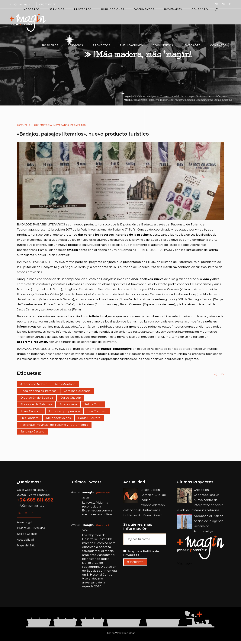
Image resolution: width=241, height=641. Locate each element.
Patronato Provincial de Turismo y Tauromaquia (54, 424)
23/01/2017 (23, 125)
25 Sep (85, 497)
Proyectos (78, 125)
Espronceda (68, 404)
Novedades (61, 125)
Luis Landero (29, 418)
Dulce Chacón (70, 397)
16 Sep (85, 530)
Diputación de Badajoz (136, 224)
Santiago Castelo (32, 431)
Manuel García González (52, 255)
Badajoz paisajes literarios (38, 391)
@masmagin (103, 492)
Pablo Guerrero (89, 418)
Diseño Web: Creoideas (120, 632)
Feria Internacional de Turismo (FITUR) (108, 229)
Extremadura (187, 262)
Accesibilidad (25, 539)
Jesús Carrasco (30, 411)
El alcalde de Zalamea (36, 404)
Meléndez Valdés (58, 418)
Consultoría (43, 125)
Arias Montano (65, 384)
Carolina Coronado (77, 391)
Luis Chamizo (97, 411)
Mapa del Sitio (26, 545)
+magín (88, 492)
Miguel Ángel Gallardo (69, 267)
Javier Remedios (124, 250)
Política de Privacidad (31, 528)
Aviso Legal (24, 522)
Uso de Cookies (27, 534)
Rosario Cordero (163, 267)
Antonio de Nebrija (33, 384)
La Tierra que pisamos (64, 411)
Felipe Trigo (92, 404)
